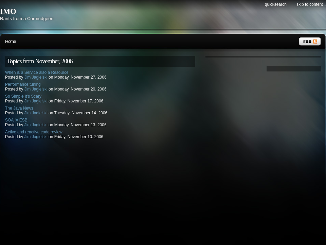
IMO (8, 11)
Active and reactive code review (33, 132)
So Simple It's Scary (23, 96)
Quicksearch (276, 4)
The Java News (19, 108)
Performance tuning (23, 84)
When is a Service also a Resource (37, 72)
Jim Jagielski (36, 77)
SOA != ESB (16, 120)
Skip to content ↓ (311, 4)
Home (10, 41)
